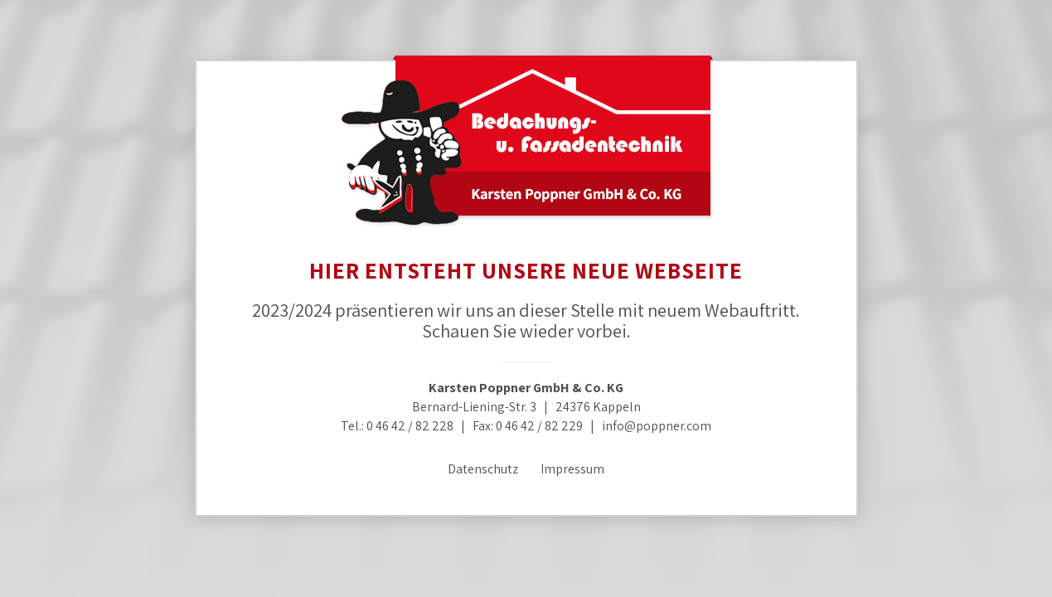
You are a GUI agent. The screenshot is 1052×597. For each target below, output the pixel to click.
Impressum (572, 469)
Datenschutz (483, 469)
